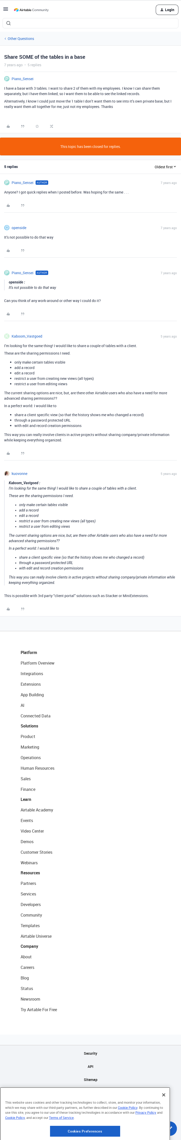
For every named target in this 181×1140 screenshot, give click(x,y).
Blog (25, 978)
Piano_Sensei (23, 78)
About (26, 957)
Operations (31, 757)
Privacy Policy (145, 1128)
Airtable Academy (37, 810)
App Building (32, 695)
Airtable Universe (36, 936)
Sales (26, 779)
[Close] (163, 1111)
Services (28, 894)
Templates (30, 925)
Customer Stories (36, 852)
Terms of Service (61, 1133)
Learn (26, 799)
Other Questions (21, 38)
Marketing (30, 747)
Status (27, 988)
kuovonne (19, 473)
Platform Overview (37, 663)
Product (28, 736)
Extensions (31, 684)
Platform (29, 652)
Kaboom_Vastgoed (27, 336)
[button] (6, 10)
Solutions (29, 726)
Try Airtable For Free (39, 1009)
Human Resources (37, 768)
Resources (30, 873)
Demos (27, 841)
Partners (28, 883)
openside (19, 227)
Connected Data (36, 716)
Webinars (29, 863)
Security (90, 1053)
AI (22, 705)
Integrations (32, 673)
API (90, 1066)
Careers (27, 967)
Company (29, 946)
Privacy (91, 1092)
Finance (28, 789)
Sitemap (90, 1079)
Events (27, 820)
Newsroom (30, 999)
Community (31, 915)
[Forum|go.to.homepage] (31, 10)
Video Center (32, 831)
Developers (31, 904)
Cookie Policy (127, 1123)
